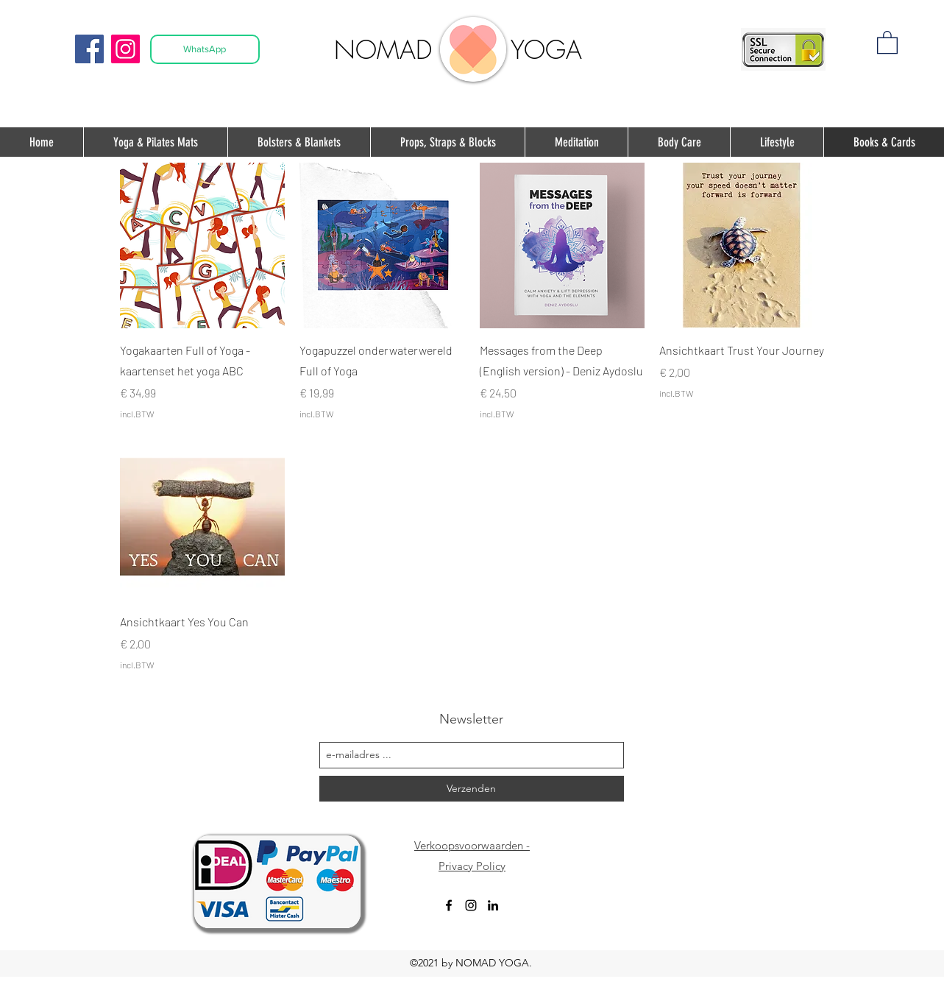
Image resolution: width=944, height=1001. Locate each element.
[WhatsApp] (205, 49)
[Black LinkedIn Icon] (493, 905)
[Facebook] (89, 49)
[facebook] (448, 905)
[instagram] (471, 905)
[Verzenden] (471, 789)
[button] (887, 41)
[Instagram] (125, 49)
